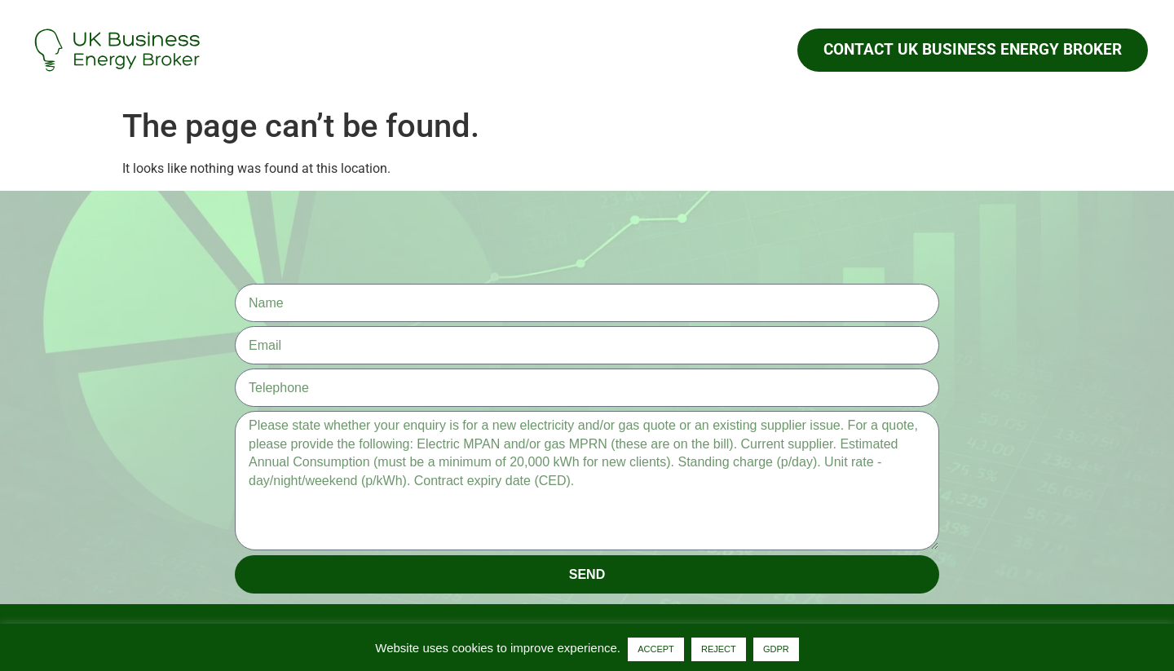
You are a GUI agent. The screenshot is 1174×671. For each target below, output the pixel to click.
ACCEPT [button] (656, 649)
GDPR (776, 649)
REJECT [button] (718, 649)
